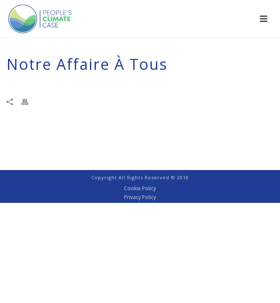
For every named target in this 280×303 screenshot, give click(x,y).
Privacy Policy (140, 197)
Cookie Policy (140, 188)
